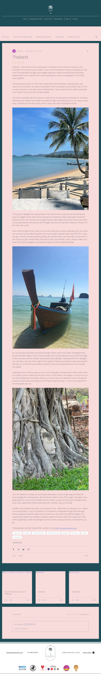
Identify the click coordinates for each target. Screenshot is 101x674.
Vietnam (41, 592)
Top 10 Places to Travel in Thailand (15, 593)
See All (96, 567)
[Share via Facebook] (13, 549)
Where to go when (43, 37)
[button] (96, 37)
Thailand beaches (39, 533)
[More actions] (87, 51)
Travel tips (59, 37)
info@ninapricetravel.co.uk (14, 652)
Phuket (84, 533)
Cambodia (76, 592)
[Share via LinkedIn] (23, 549)
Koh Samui (75, 533)
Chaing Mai (17, 537)
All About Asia (73, 37)
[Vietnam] (50, 579)
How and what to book (22, 37)
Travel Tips (17, 533)
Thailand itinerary (53, 533)
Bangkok (65, 533)
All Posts (5, 37)
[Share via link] (28, 549)
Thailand (27, 533)
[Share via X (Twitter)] (18, 549)
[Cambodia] (84, 579)
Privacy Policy (87, 652)
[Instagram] (93, 653)
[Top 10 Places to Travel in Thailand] (17, 579)
